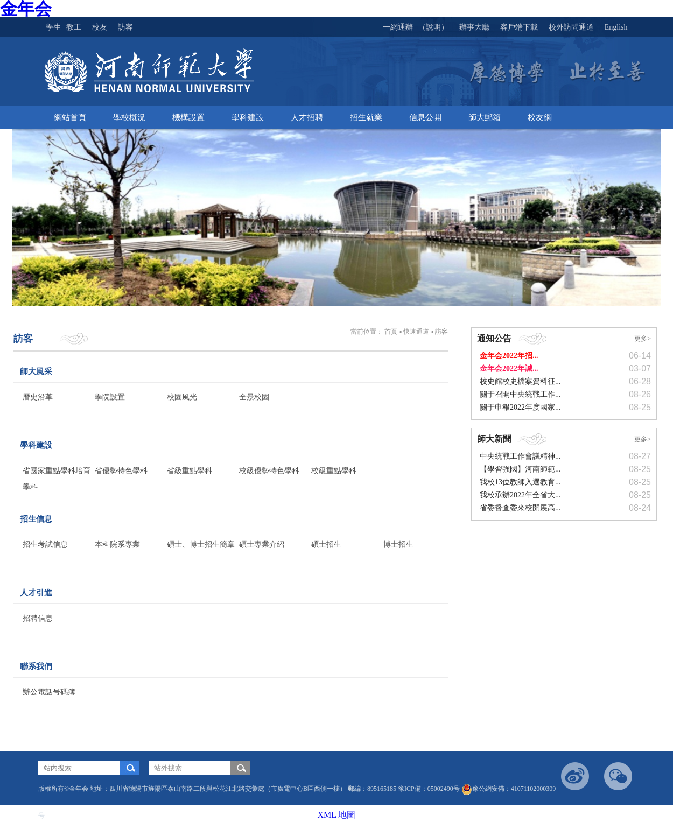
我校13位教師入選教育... (520, 482)
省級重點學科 (189, 471)
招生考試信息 (45, 544)
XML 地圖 (337, 814)
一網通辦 (398, 27)
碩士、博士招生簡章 (201, 544)
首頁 (390, 331)
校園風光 (182, 397)
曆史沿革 (38, 397)
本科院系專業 (117, 544)
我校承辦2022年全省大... (520, 495)
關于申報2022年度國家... (520, 407)
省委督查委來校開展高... (520, 508)
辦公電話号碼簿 (49, 692)
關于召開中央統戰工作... (520, 394)
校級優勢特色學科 (269, 471)
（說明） (433, 27)
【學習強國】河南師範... (520, 469)
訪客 (441, 331)
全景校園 (254, 397)
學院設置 (110, 397)
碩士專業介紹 (261, 544)
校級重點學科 (333, 471)
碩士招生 (326, 544)
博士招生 (398, 544)
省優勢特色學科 (121, 471)
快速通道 (416, 331)
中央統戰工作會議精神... (520, 456)
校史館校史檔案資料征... (520, 381)
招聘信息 (38, 618)
